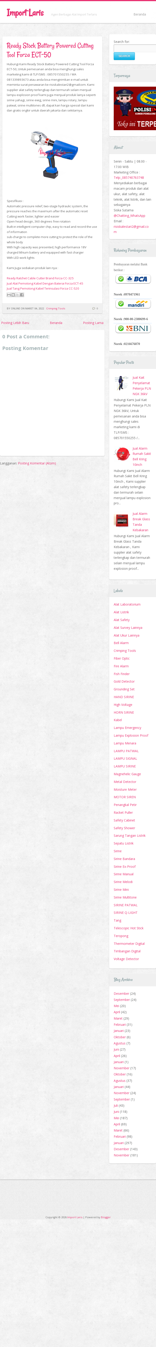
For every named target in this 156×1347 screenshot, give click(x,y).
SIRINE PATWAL (126, 905)
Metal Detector (125, 782)
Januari (119, 1030)
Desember (121, 993)
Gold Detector (124, 681)
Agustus (120, 1043)
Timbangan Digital (127, 951)
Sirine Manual (123, 874)
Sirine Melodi (123, 882)
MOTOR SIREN (125, 797)
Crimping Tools (55, 308)
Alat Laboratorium (127, 604)
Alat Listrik (121, 612)
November (121, 1068)
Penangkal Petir (125, 805)
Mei (116, 1006)
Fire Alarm (121, 666)
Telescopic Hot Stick (128, 928)
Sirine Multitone (125, 897)
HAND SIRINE (124, 697)
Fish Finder (122, 674)
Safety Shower (124, 828)
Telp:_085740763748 (129, 177)
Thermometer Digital (129, 943)
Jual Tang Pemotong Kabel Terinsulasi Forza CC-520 (43, 288)
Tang (117, 920)
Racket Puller (123, 812)
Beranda (139, 14)
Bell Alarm (121, 643)
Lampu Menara (125, 743)
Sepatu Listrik (123, 843)
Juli (116, 1105)
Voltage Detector (126, 959)
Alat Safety (122, 620)
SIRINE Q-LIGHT (126, 912)
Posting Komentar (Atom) (37, 463)
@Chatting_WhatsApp (129, 215)
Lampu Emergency (127, 727)
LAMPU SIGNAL (125, 758)
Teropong (121, 936)
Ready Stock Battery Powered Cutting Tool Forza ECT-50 (50, 50)
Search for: (122, 41)
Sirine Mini (121, 889)
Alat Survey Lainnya (128, 627)
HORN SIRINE (124, 712)
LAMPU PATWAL (126, 751)
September (122, 999)
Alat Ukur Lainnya (126, 635)
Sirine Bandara (124, 859)
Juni (116, 1049)
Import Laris (25, 12)
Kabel (118, 720)
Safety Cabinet (124, 820)
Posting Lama (93, 323)
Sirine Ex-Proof (125, 866)
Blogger (106, 1217)
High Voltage (123, 704)
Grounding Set (124, 689)
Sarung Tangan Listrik (130, 835)
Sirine (118, 851)
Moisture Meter (125, 789)
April (117, 1012)
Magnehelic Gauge (127, 774)
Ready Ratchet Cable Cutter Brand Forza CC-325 (40, 278)
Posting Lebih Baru (15, 323)
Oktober (120, 1037)
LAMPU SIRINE (125, 766)
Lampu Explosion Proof (131, 735)
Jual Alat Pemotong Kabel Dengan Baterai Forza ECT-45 (45, 283)
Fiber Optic (122, 658)
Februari (120, 1024)
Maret (118, 1018)
